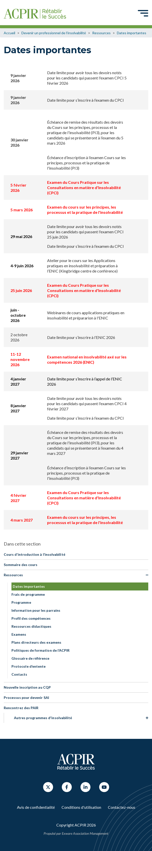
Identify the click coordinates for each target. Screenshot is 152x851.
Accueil (9, 33)
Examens (18, 634)
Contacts (19, 674)
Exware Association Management (85, 833)
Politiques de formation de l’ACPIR (40, 650)
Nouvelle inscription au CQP (27, 687)
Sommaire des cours (20, 565)
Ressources (101, 33)
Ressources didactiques (31, 626)
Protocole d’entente (28, 666)
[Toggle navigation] (143, 12)
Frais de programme (28, 594)
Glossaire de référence (30, 658)
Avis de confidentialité (36, 807)
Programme (21, 602)
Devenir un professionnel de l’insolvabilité (53, 33)
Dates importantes (131, 33)
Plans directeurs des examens (36, 642)
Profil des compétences (31, 618)
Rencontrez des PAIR (21, 708)
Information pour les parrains (35, 610)
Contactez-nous (121, 807)
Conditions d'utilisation (81, 807)
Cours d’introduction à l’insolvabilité (34, 554)
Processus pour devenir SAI (26, 697)
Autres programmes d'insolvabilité (43, 718)
